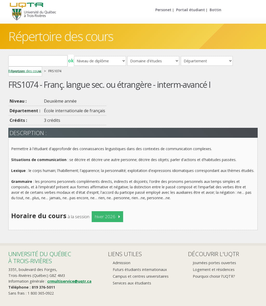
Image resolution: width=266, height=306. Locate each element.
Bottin (215, 9)
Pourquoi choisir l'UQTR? (214, 276)
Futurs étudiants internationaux (140, 269)
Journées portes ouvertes (214, 262)
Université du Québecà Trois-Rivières (39, 257)
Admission (121, 262)
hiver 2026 (105, 216)
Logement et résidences (214, 269)
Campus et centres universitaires (141, 276)
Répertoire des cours (60, 36)
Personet (163, 9)
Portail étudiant (190, 9)
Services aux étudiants (132, 283)
